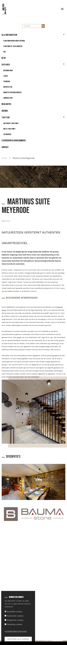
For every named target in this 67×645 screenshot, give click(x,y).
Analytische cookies (15, 620)
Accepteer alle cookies (18, 639)
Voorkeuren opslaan (14, 631)
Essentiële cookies (14, 611)
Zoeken (43, 26)
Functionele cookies (15, 616)
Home (4, 158)
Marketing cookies (14, 624)
